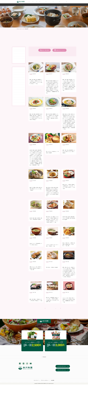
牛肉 (67, 150)
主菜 (64, 188)
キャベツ (34, 243)
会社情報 (52, 380)
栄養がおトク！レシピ (60, 50)
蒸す (35, 115)
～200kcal (38, 299)
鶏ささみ (66, 114)
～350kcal (38, 115)
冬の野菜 (38, 218)
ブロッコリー (55, 244)
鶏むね (49, 187)
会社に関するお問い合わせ (61, 366)
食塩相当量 (73, 127)
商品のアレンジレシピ (35, 188)
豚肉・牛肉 (31, 79)
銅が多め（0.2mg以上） (50, 90)
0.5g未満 (50, 152)
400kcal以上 (55, 82)
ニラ (57, 114)
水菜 (41, 218)
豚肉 (34, 79)
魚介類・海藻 (32, 150)
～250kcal (50, 115)
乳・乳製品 (33, 187)
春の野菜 (54, 80)
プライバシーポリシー (45, 380)
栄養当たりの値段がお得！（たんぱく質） (69, 244)
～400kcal (64, 116)
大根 (70, 218)
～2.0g (48, 119)
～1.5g (66, 245)
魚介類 (36, 150)
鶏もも (49, 216)
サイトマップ (36, 380)
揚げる (52, 82)
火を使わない (54, 151)
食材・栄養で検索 (45, 50)
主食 (49, 301)
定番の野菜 (39, 150)
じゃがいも (31, 151)
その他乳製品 (52, 297)
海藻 (57, 187)
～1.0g (36, 83)
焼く (47, 115)
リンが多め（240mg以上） (67, 276)
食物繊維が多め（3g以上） (70, 300)
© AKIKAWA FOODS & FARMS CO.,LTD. (42, 383)
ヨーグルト (49, 151)
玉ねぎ (67, 151)
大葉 (33, 115)
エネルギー (72, 115)
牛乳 (47, 267)
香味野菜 (39, 79)
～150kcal (69, 184)
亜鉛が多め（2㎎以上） (53, 88)
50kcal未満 (35, 219)
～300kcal (31, 190)
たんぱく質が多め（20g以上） (51, 83)
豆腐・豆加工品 (70, 114)
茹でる (69, 115)
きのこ (31, 219)
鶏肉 (63, 114)
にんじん (69, 151)
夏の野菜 (37, 114)
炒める (49, 82)
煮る (72, 151)
